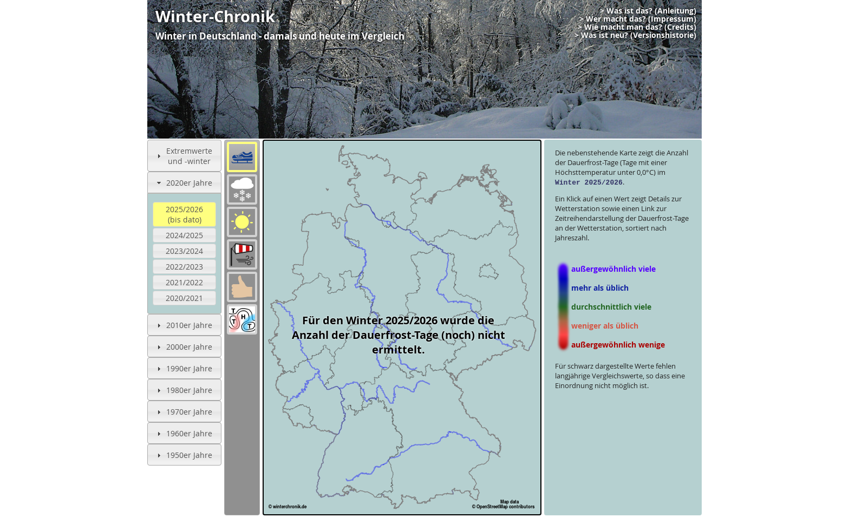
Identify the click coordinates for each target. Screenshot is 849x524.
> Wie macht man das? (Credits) (637, 27)
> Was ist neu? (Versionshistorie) (635, 35)
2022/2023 (184, 266)
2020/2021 (184, 298)
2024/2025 (184, 235)
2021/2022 (184, 282)
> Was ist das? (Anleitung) (648, 10)
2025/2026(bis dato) (184, 214)
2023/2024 (184, 251)
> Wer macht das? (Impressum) (637, 19)
